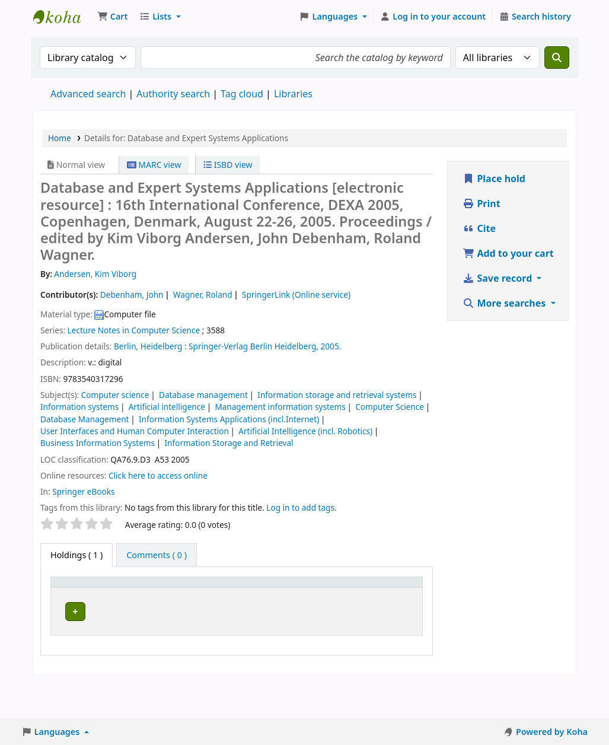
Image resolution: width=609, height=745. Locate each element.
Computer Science (389, 406)
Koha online (63, 16)
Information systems (79, 406)
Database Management (84, 419)
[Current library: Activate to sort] (134, 594)
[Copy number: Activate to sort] (295, 594)
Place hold (494, 178)
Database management (203, 394)
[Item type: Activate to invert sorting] (78, 594)
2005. (331, 346)
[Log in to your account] (433, 16)
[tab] (156, 555)
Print (481, 203)
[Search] (556, 57)
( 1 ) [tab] (76, 555)
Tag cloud (242, 93)
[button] (112, 16)
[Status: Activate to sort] (349, 594)
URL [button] (234, 600)
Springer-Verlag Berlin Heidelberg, (253, 346)
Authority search (173, 93)
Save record (498, 278)
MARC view (154, 164)
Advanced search (88, 93)
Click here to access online (158, 475)
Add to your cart (508, 253)
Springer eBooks (83, 491)
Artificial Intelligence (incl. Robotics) (305, 431)
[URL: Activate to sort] (243, 594)
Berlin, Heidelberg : (150, 346)
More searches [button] (505, 303)
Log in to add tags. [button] (301, 507)
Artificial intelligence (167, 406)
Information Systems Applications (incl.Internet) (229, 419)
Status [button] (342, 600)
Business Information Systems (97, 442)
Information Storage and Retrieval (229, 442)
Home (59, 138)
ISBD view (227, 164)
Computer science (115, 394)
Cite (479, 228)
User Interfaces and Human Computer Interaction (134, 431)
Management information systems (280, 406)
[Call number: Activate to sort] (191, 594)
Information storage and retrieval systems (336, 394)
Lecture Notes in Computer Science (134, 330)
